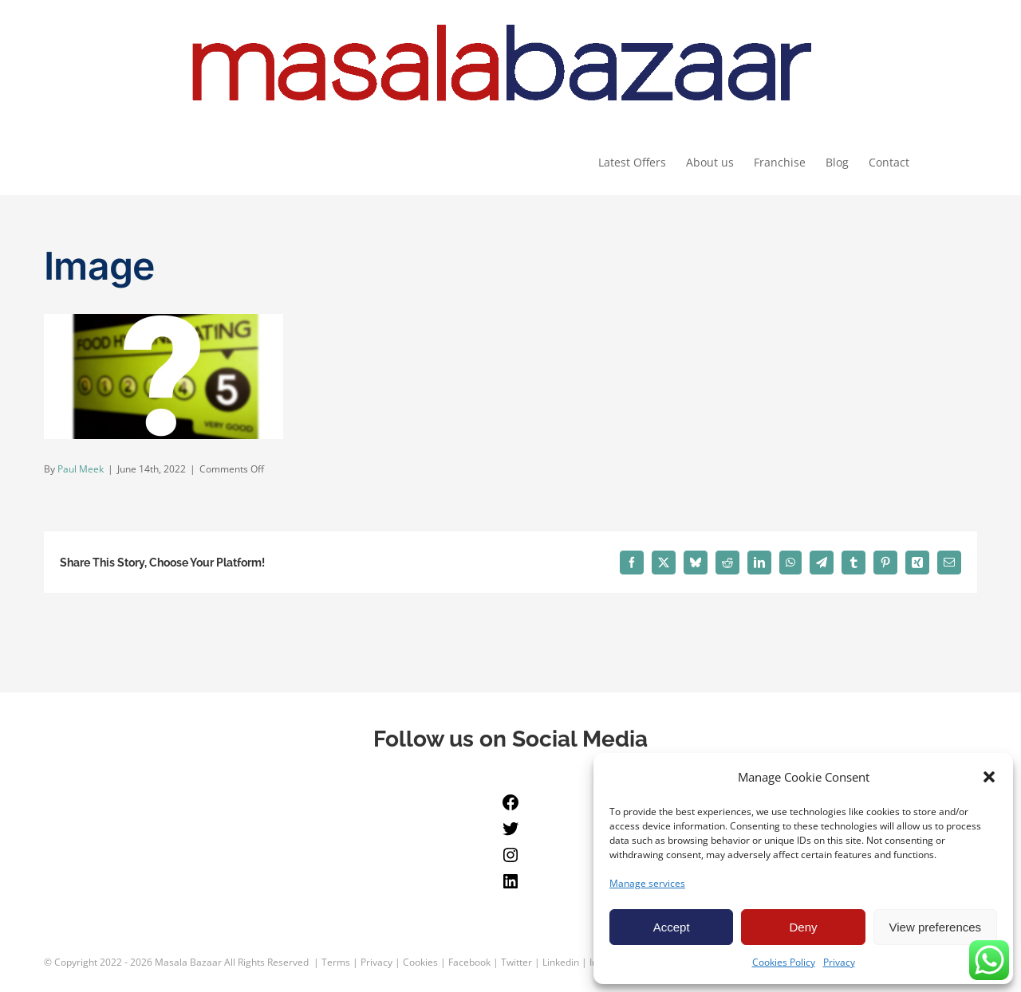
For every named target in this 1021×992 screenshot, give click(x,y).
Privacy (839, 962)
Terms (335, 962)
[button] (989, 777)
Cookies (420, 962)
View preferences (935, 927)
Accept (671, 927)
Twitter (516, 962)
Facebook (469, 962)
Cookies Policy (783, 962)
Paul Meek (80, 469)
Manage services (647, 883)
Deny (803, 927)
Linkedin (560, 962)
